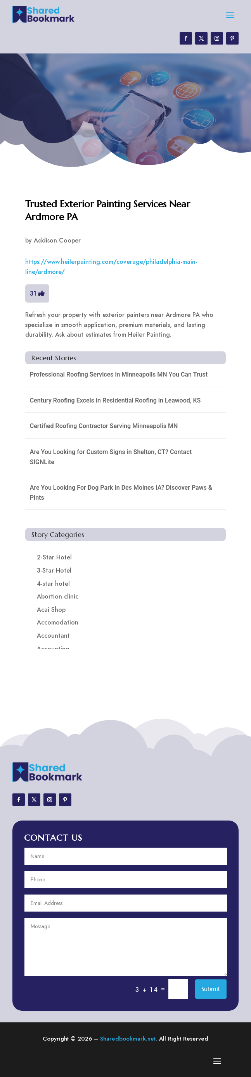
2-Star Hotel (54, 557)
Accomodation (57, 622)
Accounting (53, 648)
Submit (210, 989)
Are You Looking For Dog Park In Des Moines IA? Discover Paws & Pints (121, 492)
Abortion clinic (57, 596)
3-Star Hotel (54, 570)
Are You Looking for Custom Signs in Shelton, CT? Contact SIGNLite (111, 457)
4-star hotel (53, 583)
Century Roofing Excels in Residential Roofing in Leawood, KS (115, 400)
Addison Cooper (57, 240)
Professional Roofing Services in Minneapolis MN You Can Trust (119, 374)
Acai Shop (51, 609)
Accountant (53, 635)
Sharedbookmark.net (128, 1038)
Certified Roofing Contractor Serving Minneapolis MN (104, 426)
